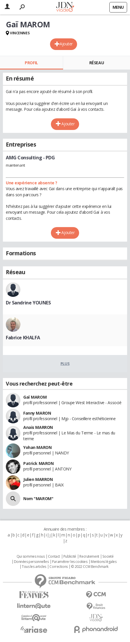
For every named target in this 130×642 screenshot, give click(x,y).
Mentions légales (103, 562)
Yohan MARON (37, 447)
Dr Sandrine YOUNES (28, 302)
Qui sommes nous (31, 556)
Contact (54, 556)
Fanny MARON (37, 413)
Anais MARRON (38, 427)
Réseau (96, 62)
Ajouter (66, 44)
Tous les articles (34, 567)
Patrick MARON (38, 463)
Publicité (69, 556)
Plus (65, 363)
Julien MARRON (38, 479)
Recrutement (89, 556)
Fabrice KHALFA (23, 337)
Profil (31, 62)
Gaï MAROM (35, 397)
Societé (107, 556)
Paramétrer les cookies (70, 562)
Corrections (58, 567)
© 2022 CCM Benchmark (89, 567)
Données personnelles (31, 562)
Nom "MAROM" (38, 498)
